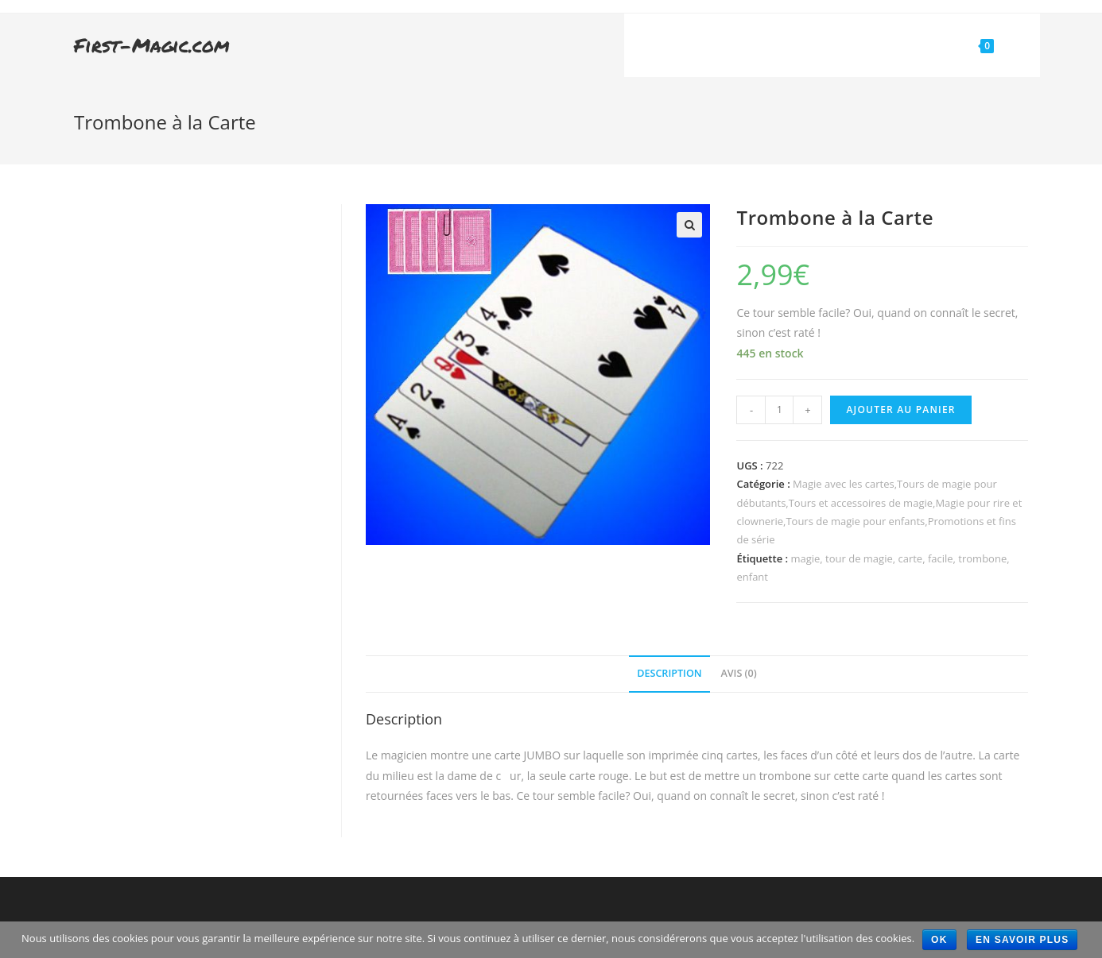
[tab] (669, 674)
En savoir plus (1022, 939)
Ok (939, 939)
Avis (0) (738, 673)
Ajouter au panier (900, 409)
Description (669, 673)
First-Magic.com (152, 45)
